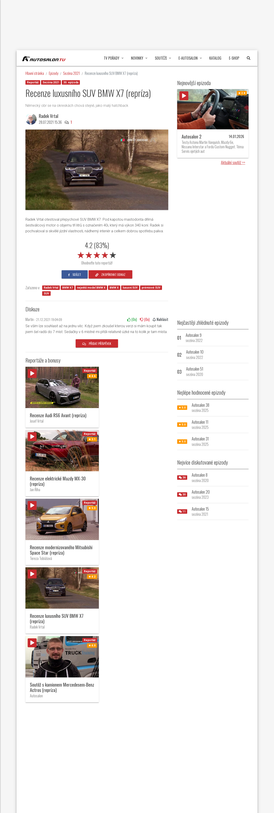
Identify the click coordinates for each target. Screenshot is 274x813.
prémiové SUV (151, 287)
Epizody (53, 73)
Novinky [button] (139, 58)
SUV (46, 293)
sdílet (74, 274)
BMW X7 (67, 287)
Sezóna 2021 (71, 73)
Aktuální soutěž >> (233, 162)
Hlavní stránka (34, 73)
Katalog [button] (215, 58)
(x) (132, 319)
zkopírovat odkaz (110, 274)
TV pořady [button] (113, 58)
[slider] (97, 254)
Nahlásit (160, 319)
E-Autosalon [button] (190, 58)
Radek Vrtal (48, 116)
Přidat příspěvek (96, 343)
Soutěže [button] (163, 58)
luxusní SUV (130, 287)
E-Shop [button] (234, 58)
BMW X (114, 287)
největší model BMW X (91, 287)
